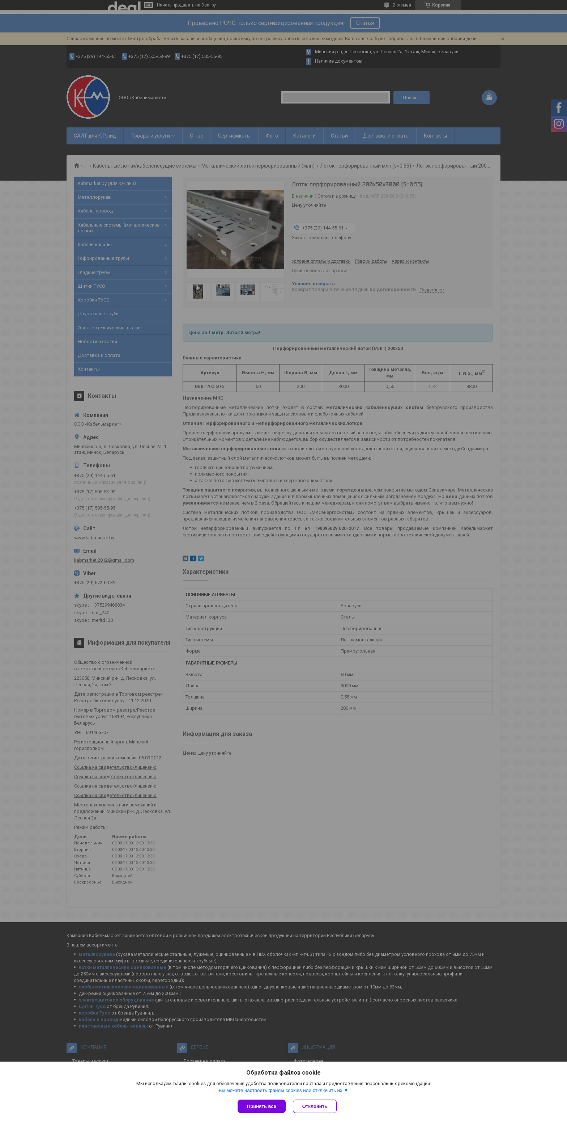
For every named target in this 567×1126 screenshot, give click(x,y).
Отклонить (314, 1106)
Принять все (261, 1106)
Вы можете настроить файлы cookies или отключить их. (281, 1090)
